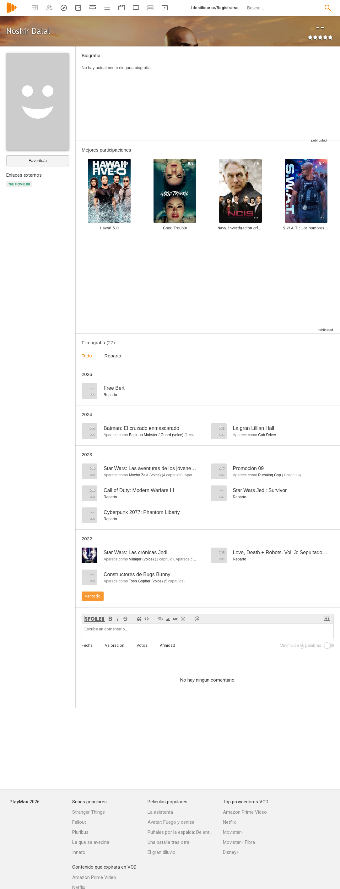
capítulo (194, 435)
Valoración (114, 645)
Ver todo (92, 596)
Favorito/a (38, 160)
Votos (142, 645)
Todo (87, 355)
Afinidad (167, 645)
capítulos (172, 475)
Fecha (87, 645)
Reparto (113, 355)
